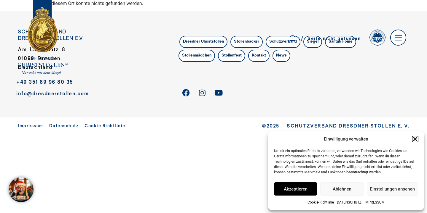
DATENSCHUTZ (349, 202)
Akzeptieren (295, 189)
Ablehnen (342, 189)
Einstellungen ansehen (392, 189)
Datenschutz (64, 126)
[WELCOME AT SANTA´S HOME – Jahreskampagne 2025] (22, 190)
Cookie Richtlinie (105, 126)
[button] (415, 139)
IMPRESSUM (374, 202)
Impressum (30, 126)
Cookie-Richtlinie (320, 202)
